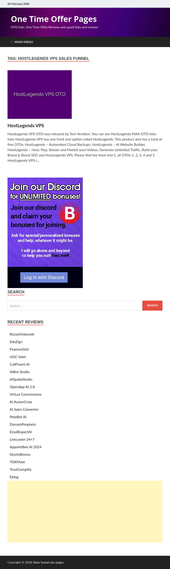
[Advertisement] (85, 511)
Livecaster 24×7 (22, 439)
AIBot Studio (19, 372)
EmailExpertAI (21, 432)
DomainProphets (23, 424)
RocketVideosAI (22, 334)
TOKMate (17, 462)
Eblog (14, 477)
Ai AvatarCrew (21, 402)
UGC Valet (18, 357)
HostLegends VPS (26, 125)
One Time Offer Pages (54, 18)
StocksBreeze (20, 454)
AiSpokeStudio (21, 379)
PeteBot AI (18, 417)
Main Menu (23, 42)
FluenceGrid (19, 349)
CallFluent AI (20, 364)
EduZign (16, 342)
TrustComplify (20, 469)
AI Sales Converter (24, 409)
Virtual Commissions (25, 394)
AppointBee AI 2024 (25, 447)
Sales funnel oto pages (48, 562)
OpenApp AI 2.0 (22, 387)
